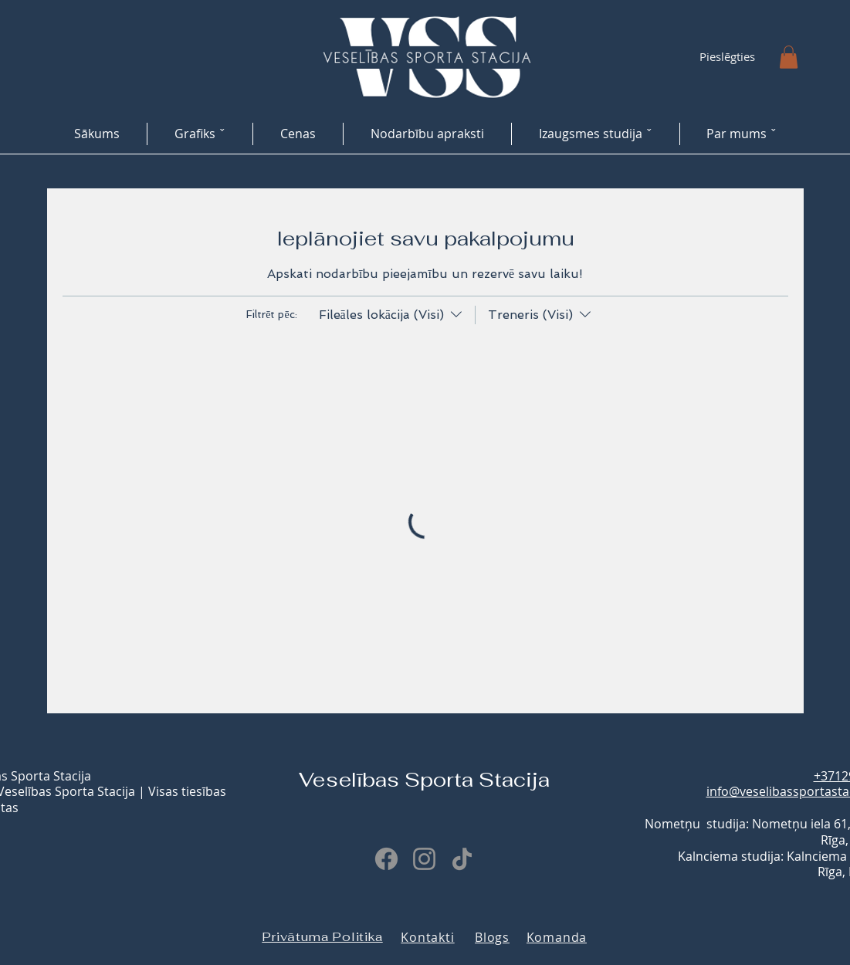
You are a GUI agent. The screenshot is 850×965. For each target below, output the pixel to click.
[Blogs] (493, 937)
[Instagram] (424, 859)
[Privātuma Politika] (323, 937)
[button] (788, 57)
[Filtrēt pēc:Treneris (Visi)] (534, 315)
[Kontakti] (428, 937)
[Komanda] (557, 937)
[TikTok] (462, 859)
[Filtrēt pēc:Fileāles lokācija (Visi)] (392, 315)
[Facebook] (386, 859)
